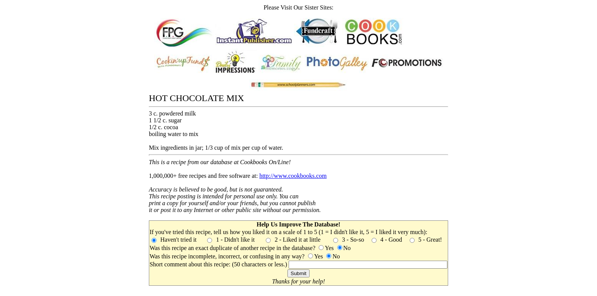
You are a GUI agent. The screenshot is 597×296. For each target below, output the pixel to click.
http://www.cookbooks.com (293, 176)
